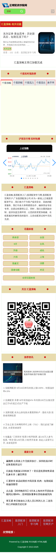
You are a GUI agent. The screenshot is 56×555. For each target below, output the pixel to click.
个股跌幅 (18, 82)
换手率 (50, 82)
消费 (42, 263)
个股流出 (40, 82)
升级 (15, 250)
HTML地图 (42, 542)
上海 (42, 257)
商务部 (15, 237)
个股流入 (29, 82)
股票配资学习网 (34, 522)
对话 (42, 270)
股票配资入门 (20, 522)
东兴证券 (7, 49)
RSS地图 (33, 542)
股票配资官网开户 (48, 522)
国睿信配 (15, 270)
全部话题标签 (28, 277)
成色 (42, 250)
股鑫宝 (15, 263)
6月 (15, 244)
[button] (5, 163)
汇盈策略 (6, 520)
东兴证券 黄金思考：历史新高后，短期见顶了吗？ (19, 35)
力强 (15, 257)
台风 (42, 244)
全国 (42, 237)
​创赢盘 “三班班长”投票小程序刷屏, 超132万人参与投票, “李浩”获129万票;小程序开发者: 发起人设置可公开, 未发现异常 (28, 439)
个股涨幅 (6, 83)
